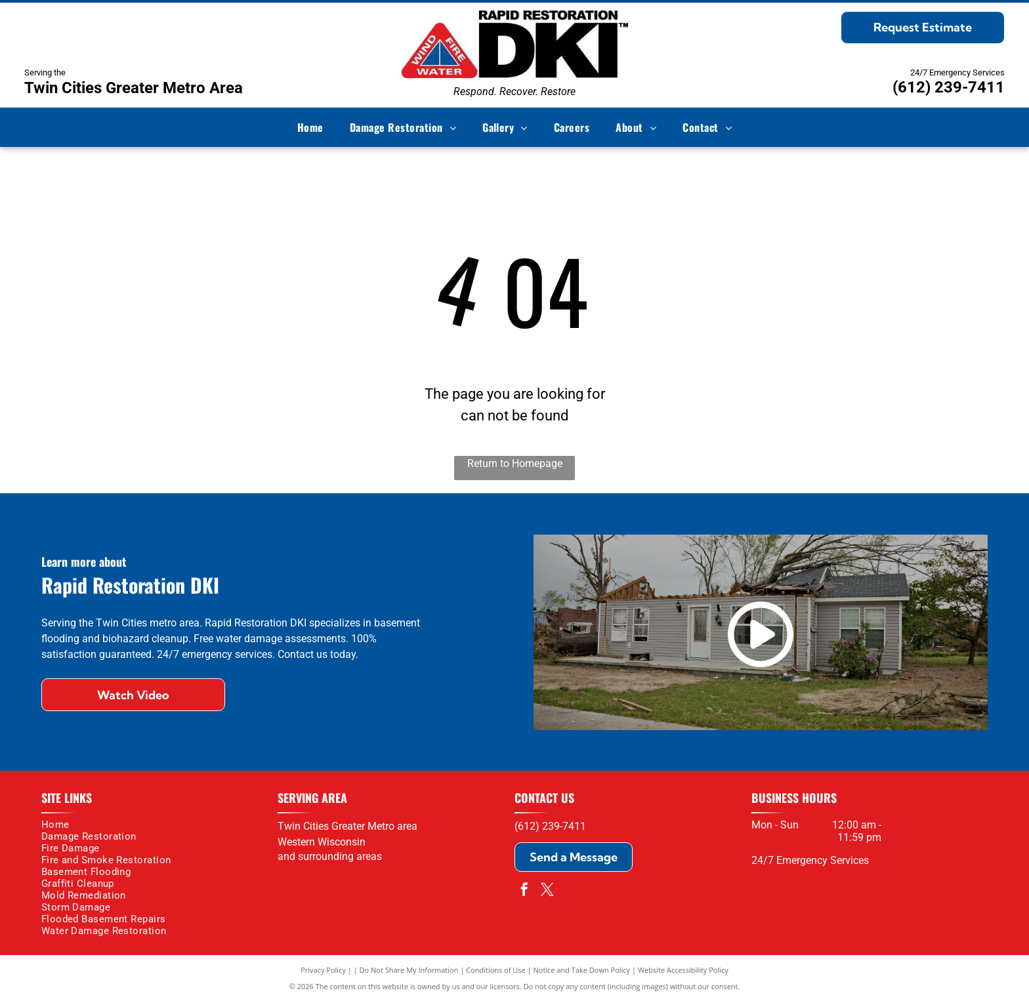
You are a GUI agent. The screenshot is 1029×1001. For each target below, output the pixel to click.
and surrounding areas (330, 856)
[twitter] (547, 891)
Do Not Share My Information (409, 970)
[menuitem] (310, 127)
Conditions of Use (496, 970)
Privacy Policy (323, 970)
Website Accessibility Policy (683, 970)
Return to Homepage (514, 463)
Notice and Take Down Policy (582, 970)
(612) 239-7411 (948, 87)
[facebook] (524, 891)
